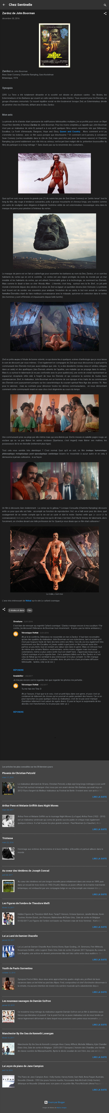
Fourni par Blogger (54, 1102)
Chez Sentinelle (20, 5)
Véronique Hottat (30, 633)
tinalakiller (18, 676)
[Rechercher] (105, 5)
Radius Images (62, 1108)
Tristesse (7, 838)
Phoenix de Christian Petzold (18, 773)
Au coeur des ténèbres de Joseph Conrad (25, 870)
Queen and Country (70, 131)
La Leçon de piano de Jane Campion (22, 1066)
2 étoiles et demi (16, 610)
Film (29, 610)
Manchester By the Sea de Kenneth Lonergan (27, 1033)
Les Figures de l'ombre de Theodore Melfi (26, 903)
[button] (105, 14)
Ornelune (17, 621)
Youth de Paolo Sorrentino (17, 968)
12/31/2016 (28, 622)
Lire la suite (100, 797)
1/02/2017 (29, 676)
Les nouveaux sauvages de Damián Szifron (26, 1000)
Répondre (18, 670)
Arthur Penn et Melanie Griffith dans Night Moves (30, 805)
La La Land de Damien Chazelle (20, 935)
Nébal (28, 600)
